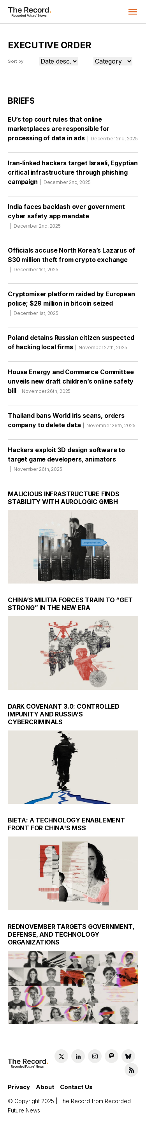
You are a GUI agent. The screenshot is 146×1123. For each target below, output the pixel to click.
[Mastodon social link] (111, 1056)
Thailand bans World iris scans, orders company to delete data (71, 423)
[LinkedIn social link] (78, 1056)
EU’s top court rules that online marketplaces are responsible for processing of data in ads (73, 131)
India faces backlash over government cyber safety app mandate (66, 219)
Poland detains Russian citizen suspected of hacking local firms (71, 345)
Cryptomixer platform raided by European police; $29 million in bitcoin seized (71, 306)
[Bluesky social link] (128, 1056)
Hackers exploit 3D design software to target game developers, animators (66, 462)
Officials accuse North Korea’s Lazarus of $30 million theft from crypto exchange (71, 262)
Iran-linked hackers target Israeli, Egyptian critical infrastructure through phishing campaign (73, 175)
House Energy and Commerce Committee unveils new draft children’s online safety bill (71, 384)
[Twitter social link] (61, 1056)
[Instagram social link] (95, 1056)
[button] (132, 12)
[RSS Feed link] (131, 1070)
